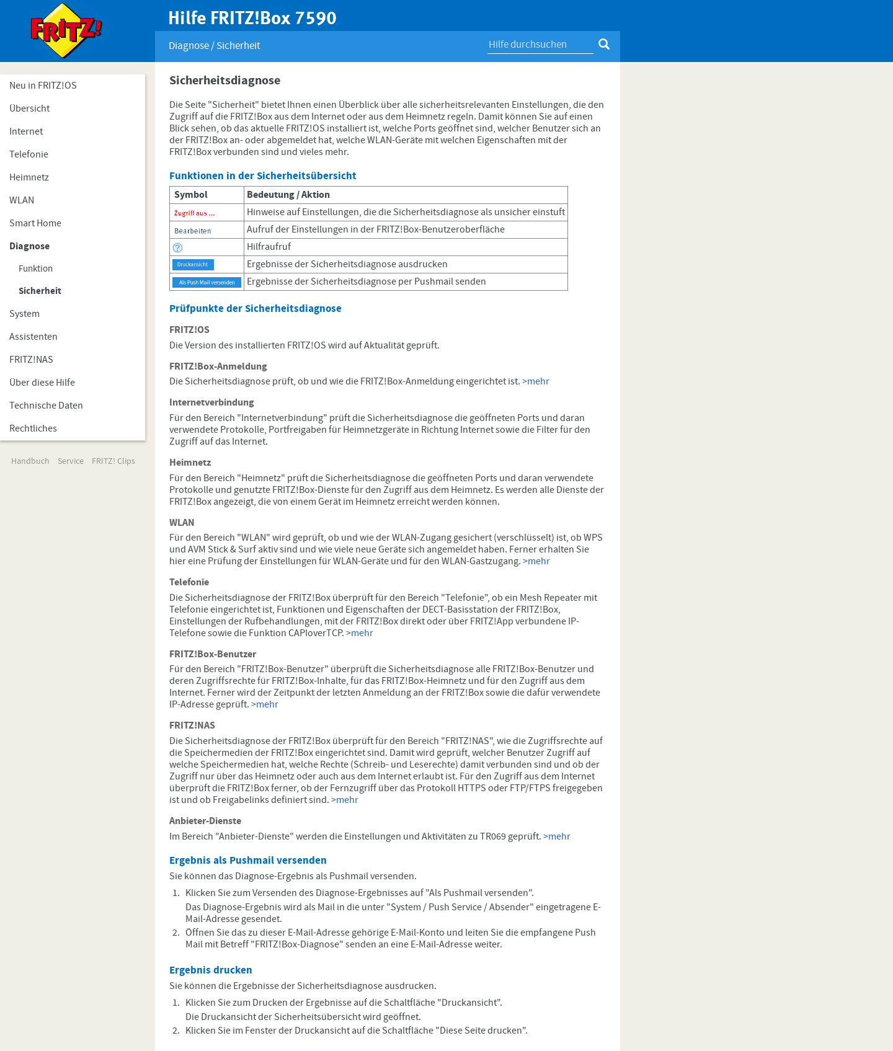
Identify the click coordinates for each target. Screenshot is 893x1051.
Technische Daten (46, 405)
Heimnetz (29, 177)
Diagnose (29, 246)
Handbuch (30, 461)
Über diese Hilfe (42, 382)
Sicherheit (40, 291)
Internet (26, 131)
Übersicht (29, 108)
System (24, 314)
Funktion (36, 269)
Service (71, 461)
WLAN (21, 200)
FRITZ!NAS (31, 359)
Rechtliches (33, 428)
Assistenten (33, 336)
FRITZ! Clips (113, 461)
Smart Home (35, 223)
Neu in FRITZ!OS (43, 85)
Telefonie (28, 154)
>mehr (535, 381)
